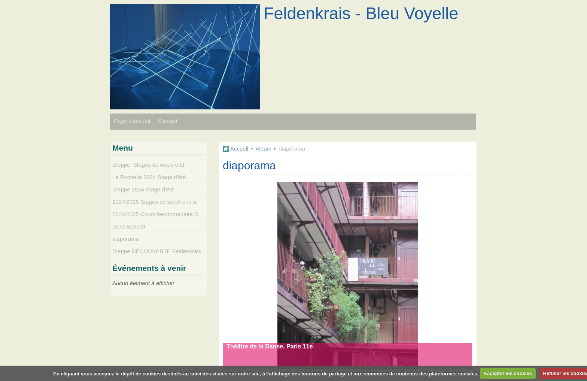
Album (264, 148)
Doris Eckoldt (128, 226)
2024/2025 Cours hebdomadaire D (155, 214)
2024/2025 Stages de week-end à (154, 202)
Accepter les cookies (508, 373)
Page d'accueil (132, 121)
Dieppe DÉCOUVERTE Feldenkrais (156, 251)
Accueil (239, 148)
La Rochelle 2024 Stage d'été (149, 177)
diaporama (125, 239)
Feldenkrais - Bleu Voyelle (361, 13)
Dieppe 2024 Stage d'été (143, 189)
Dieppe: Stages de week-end (148, 164)
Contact (167, 121)
